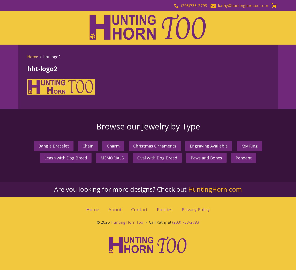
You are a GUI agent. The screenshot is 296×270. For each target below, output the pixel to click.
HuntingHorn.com (215, 189)
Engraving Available (209, 146)
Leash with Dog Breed (65, 158)
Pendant (244, 158)
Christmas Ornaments (154, 146)
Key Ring (249, 146)
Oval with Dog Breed (157, 158)
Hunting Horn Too (127, 222)
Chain (88, 146)
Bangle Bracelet (53, 146)
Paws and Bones (206, 158)
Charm (113, 146)
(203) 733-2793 (185, 222)
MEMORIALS (112, 158)
